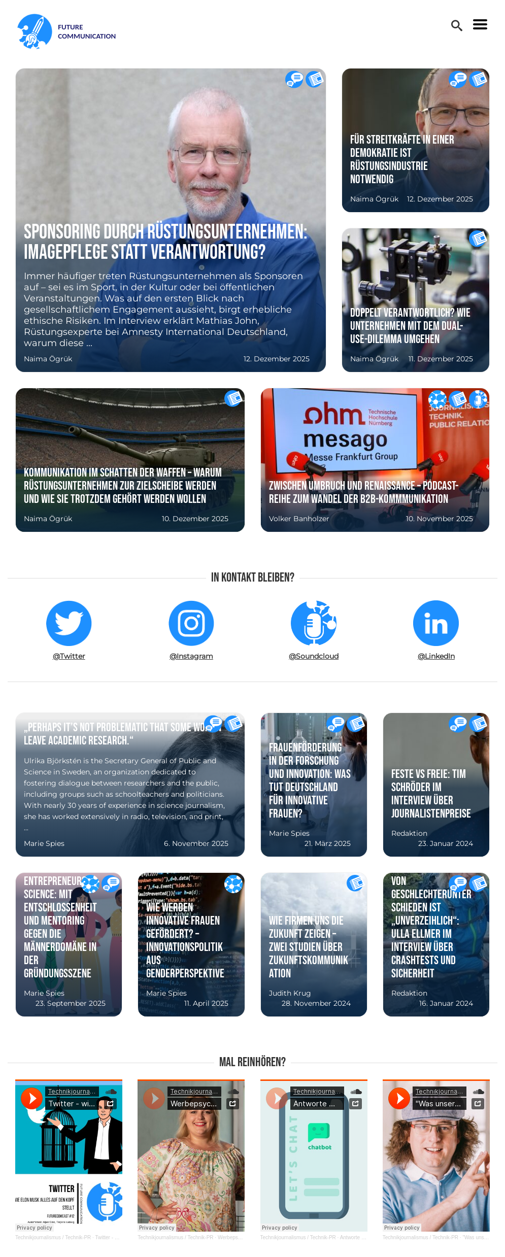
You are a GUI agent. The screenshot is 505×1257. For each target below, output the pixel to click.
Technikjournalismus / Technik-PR (53, 1237)
